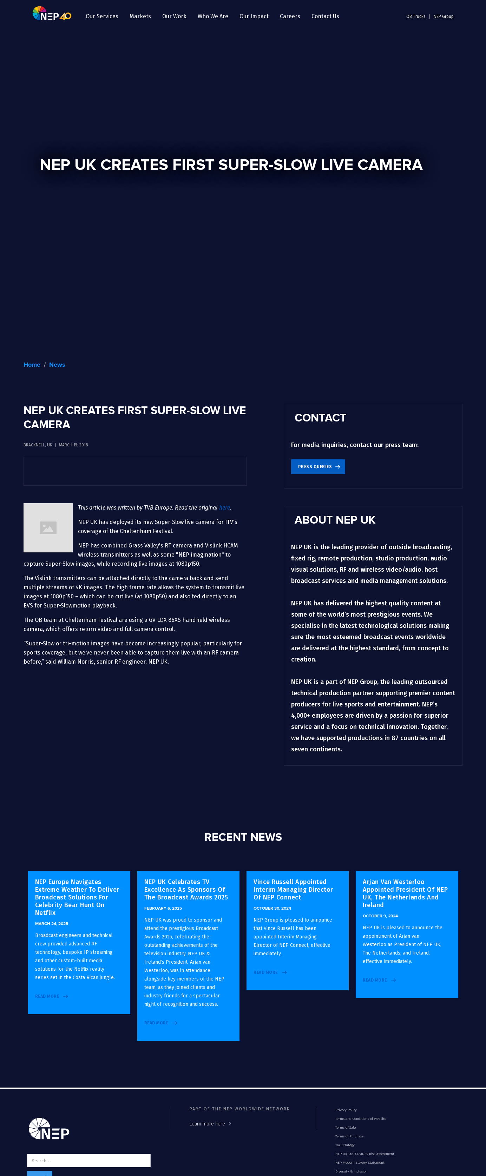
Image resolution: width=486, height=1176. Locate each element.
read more (47, 996)
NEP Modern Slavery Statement (360, 1163)
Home (32, 365)
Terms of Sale (345, 1127)
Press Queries (315, 466)
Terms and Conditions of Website (360, 1119)
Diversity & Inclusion (351, 1171)
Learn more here (207, 1124)
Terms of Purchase (349, 1136)
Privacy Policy (346, 1110)
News (57, 365)
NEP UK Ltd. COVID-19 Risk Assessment (364, 1154)
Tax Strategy (345, 1145)
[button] (102, 16)
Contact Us (325, 16)
